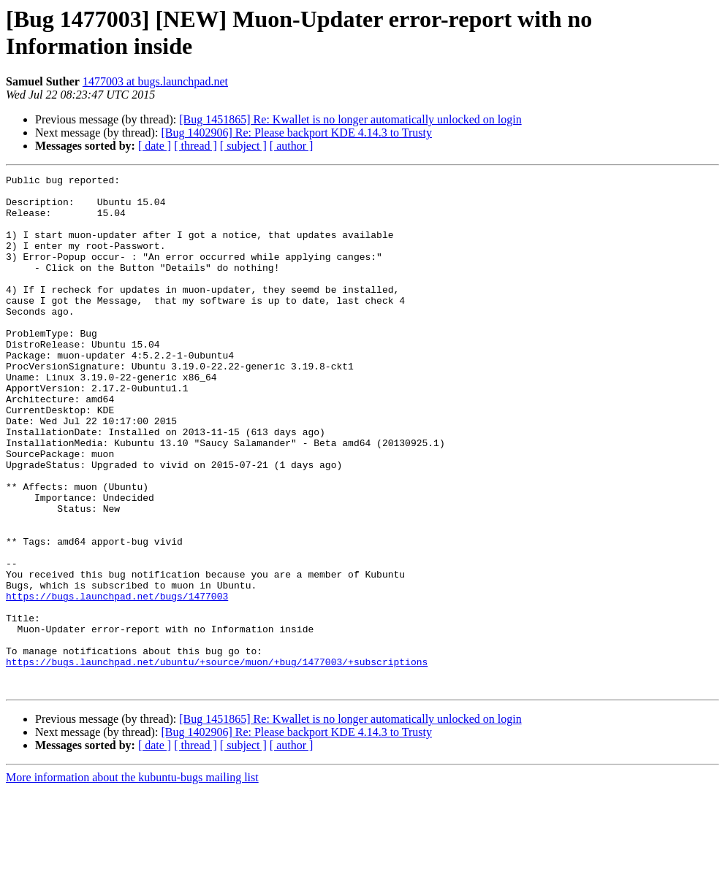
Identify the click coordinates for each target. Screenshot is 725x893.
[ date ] (154, 145)
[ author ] (292, 145)
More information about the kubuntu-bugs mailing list (132, 880)
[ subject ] (243, 145)
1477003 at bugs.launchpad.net (155, 81)
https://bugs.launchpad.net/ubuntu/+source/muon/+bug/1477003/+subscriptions (217, 760)
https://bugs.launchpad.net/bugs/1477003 (117, 681)
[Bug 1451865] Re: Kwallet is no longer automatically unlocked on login (350, 119)
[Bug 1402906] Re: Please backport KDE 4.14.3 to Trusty (296, 132)
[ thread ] (195, 145)
